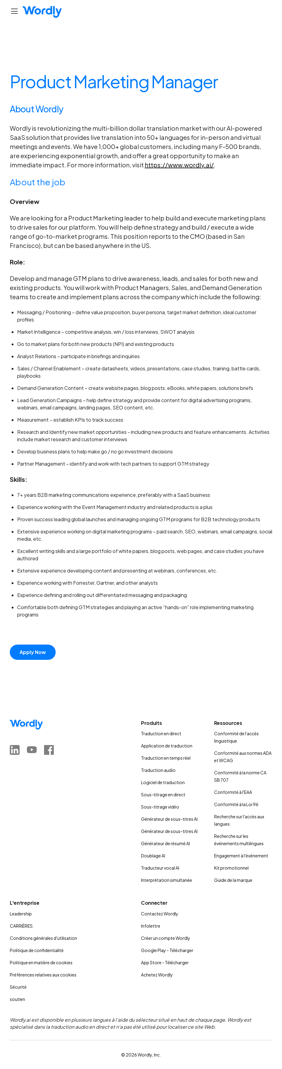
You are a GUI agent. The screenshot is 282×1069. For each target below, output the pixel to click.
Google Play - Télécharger (167, 950)
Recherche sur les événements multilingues (239, 839)
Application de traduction (166, 745)
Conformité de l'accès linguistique (236, 737)
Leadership (21, 913)
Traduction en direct (161, 733)
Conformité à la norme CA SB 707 (240, 776)
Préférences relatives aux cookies (43, 974)
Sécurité (18, 987)
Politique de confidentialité (37, 950)
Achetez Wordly (157, 974)
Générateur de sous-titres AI (169, 819)
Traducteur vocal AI (160, 868)
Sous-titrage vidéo (160, 806)
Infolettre (150, 926)
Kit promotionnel (231, 868)
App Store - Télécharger (165, 962)
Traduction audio (158, 770)
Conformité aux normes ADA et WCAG (243, 756)
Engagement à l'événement (241, 855)
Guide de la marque (233, 880)
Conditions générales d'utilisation (43, 938)
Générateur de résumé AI (165, 843)
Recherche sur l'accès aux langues (239, 820)
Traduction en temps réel (166, 758)
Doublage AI (153, 855)
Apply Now (33, 652)
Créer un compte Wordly (165, 938)
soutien (17, 999)
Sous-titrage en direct (163, 794)
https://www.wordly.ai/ (179, 165)
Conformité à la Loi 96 (236, 804)
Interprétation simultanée (166, 880)
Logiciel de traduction (163, 782)
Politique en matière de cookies (41, 962)
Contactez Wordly (159, 913)
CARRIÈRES (21, 926)
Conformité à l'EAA (233, 792)
